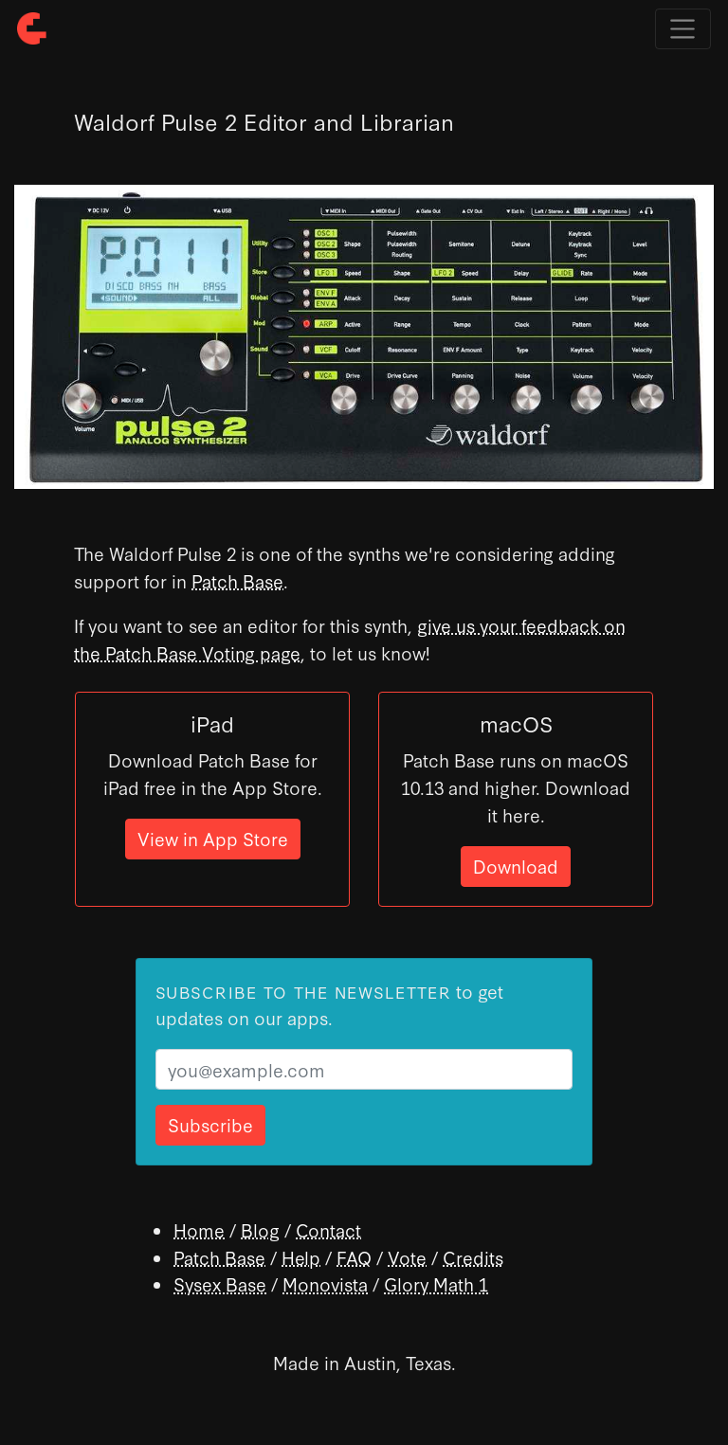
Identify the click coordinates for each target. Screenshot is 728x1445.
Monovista (325, 1283)
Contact (328, 1229)
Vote (407, 1257)
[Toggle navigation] (683, 29)
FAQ (354, 1257)
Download (515, 865)
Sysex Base (219, 1283)
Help (301, 1257)
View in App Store (212, 838)
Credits (473, 1257)
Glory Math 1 (436, 1283)
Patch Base (237, 580)
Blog (260, 1229)
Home (199, 1229)
